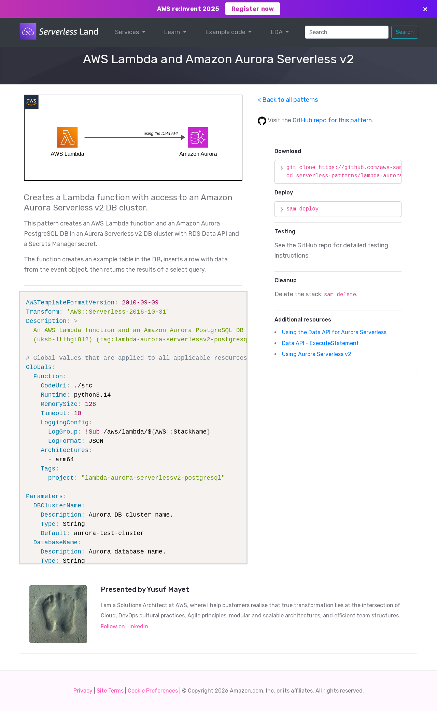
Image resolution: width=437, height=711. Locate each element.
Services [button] (127, 32)
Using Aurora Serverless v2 (317, 354)
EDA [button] (277, 32)
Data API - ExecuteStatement (321, 343)
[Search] (347, 32)
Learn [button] (172, 32)
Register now (252, 9)
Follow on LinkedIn (124, 626)
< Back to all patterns (288, 100)
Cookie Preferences (153, 690)
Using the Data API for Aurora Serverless (335, 332)
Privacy (83, 690)
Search (405, 32)
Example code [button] (226, 32)
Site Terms (110, 690)
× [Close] (425, 8)
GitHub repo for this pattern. (333, 120)
